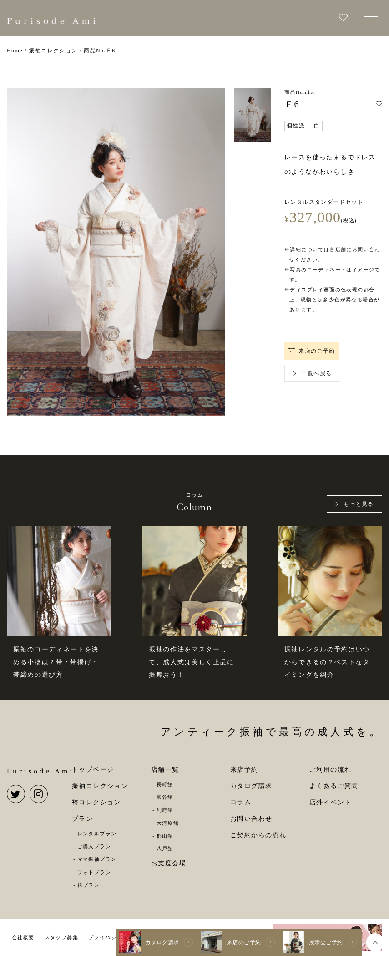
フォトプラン (94, 872)
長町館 (165, 784)
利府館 (165, 810)
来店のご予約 (311, 351)
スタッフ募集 (61, 937)
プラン (82, 818)
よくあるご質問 (334, 786)
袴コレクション (96, 802)
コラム (240, 802)
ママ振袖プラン (97, 859)
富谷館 (165, 797)
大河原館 (168, 823)
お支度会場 (168, 863)
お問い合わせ (251, 818)
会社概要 (23, 937)
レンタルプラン (97, 833)
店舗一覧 (165, 769)
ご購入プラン (94, 846)
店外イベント (330, 802)
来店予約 (244, 769)
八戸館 (165, 848)
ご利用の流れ (330, 769)
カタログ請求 (251, 786)
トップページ (93, 769)
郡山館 (165, 836)
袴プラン (88, 885)
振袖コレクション (100, 786)
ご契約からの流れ (258, 835)
